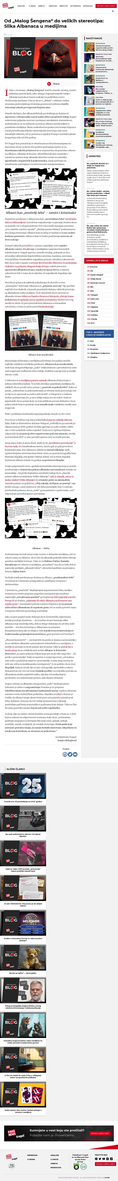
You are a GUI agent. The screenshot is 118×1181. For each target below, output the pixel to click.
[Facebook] (65, 754)
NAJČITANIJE (94, 38)
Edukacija (88, 6)
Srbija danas (95, 279)
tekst (59, 694)
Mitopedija (75, 6)
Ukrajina (93, 357)
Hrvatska (94, 349)
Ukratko (53, 6)
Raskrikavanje (46, 306)
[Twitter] (70, 754)
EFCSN (80, 1162)
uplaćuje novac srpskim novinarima (39, 299)
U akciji (32, 6)
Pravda (94, 319)
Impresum (32, 1155)
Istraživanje (29, 249)
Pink (93, 303)
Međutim (63, 6)
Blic (92, 287)
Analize (21, 6)
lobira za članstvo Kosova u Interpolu (41, 296)
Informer (94, 267)
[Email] (75, 754)
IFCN (83, 1159)
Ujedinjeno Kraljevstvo (100, 353)
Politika (94, 315)
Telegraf (94, 295)
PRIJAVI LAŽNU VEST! (106, 6)
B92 (92, 291)
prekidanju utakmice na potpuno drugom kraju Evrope (33, 266)
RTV (92, 323)
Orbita (41, 6)
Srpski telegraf (96, 275)
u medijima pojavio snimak (33, 380)
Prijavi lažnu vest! (105, 1164)
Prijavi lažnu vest (100, 1133)
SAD (92, 341)
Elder (107, 1177)
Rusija (92, 345)
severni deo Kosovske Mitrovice (46, 263)
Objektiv (94, 307)
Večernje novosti (97, 283)
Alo (91, 271)
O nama (31, 1159)
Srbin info (94, 299)
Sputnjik (94, 311)
